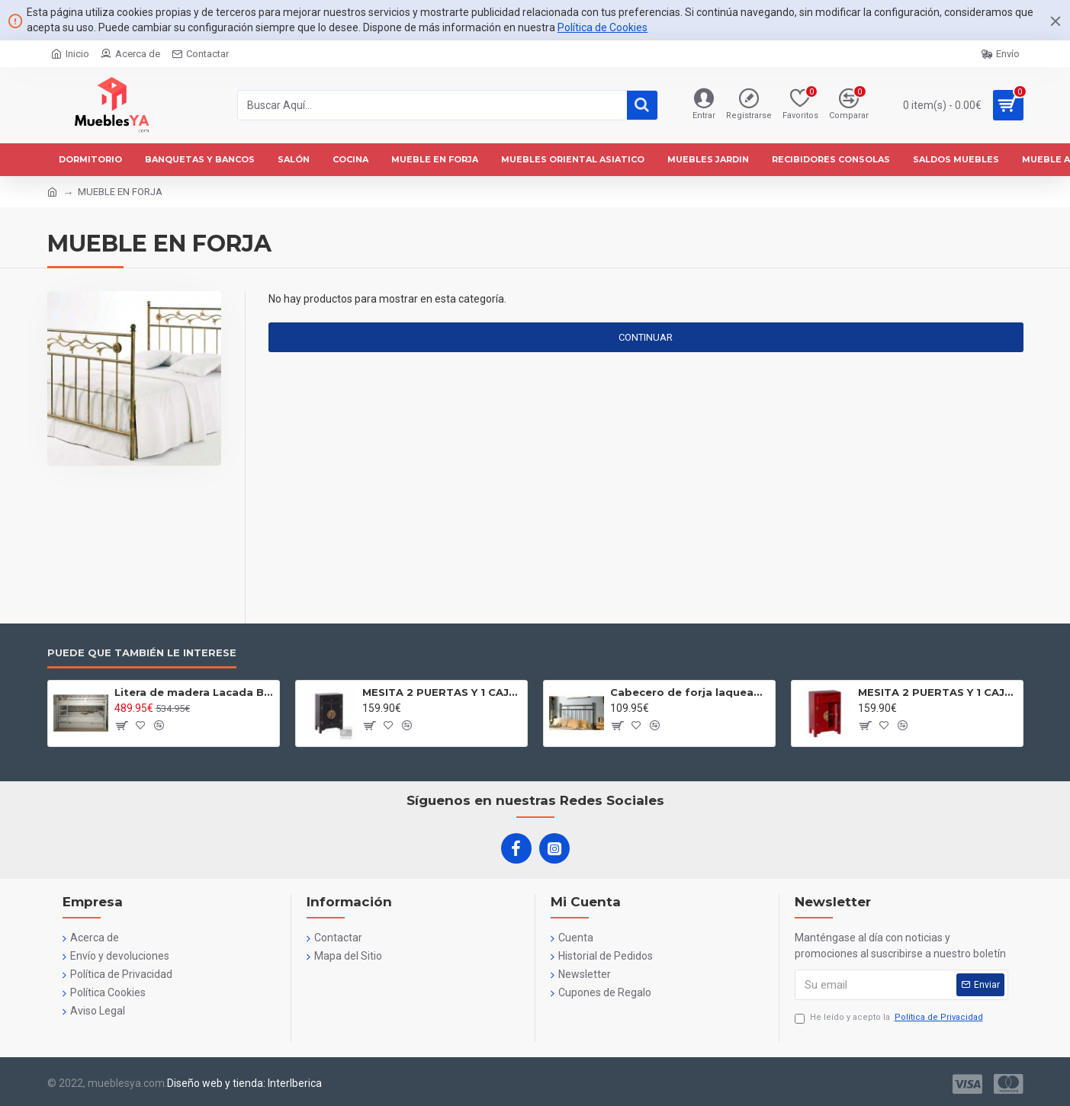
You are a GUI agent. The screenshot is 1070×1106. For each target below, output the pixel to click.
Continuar (646, 337)
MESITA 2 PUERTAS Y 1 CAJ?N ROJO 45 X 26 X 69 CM (937, 692)
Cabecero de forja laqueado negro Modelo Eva (690, 692)
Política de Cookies (602, 27)
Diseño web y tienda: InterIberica (244, 1083)
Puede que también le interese (141, 652)
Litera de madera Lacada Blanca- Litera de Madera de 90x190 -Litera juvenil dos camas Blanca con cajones (194, 692)
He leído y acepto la (890, 1017)
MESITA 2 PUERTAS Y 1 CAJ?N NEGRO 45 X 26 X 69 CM (442, 692)
